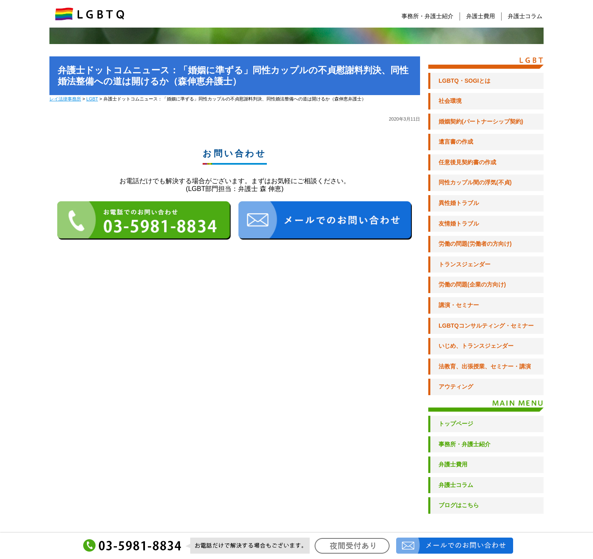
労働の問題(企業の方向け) (472, 284)
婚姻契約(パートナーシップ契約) (481, 121)
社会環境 (450, 101)
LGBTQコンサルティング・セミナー (486, 325)
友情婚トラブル (459, 223)
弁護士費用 (480, 16)
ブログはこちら (459, 505)
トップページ (456, 423)
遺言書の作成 (456, 141)
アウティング (456, 386)
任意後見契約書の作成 (467, 162)
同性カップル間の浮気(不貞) (475, 182)
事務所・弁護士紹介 (427, 16)
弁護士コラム (525, 16)
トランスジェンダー (464, 264)
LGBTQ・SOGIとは (464, 80)
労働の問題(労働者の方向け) (475, 243)
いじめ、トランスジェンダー (476, 345)
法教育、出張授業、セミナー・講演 (485, 366)
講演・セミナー (459, 305)
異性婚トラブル (459, 203)
